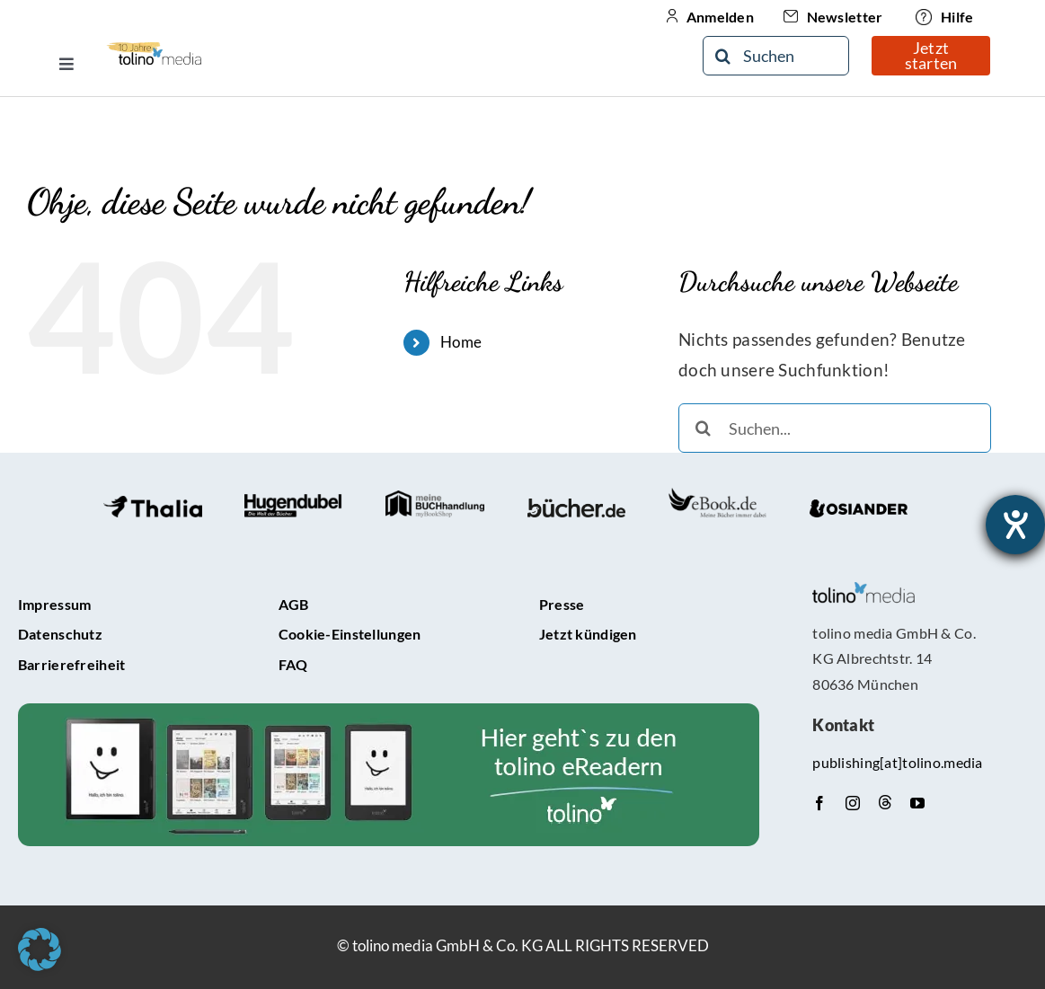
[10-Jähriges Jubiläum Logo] (154, 48)
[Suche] (722, 55)
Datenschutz (60, 633)
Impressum (55, 604)
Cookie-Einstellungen (350, 633)
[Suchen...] (834, 428)
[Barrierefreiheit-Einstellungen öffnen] (1015, 524)
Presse (562, 604)
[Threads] (885, 802)
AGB (294, 604)
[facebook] (819, 803)
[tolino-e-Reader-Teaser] (388, 712)
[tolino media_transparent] (864, 590)
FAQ (293, 664)
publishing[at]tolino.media (897, 762)
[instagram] (853, 803)
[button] (39, 949)
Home (461, 341)
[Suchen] (776, 55)
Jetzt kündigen (588, 633)
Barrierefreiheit (72, 664)
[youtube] (917, 803)
